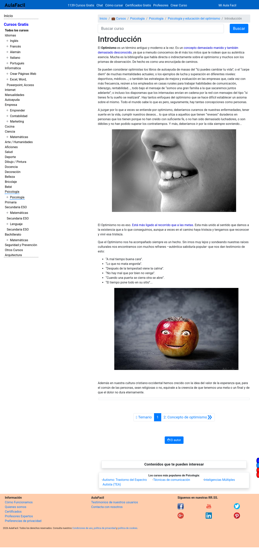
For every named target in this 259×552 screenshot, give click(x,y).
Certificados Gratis (138, 5)
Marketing (17, 121)
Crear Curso (179, 5)
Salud (9, 152)
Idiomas (10, 35)
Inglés (14, 41)
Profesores (160, 5)
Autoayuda (12, 100)
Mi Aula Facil (227, 5)
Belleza (10, 177)
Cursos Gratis (16, 24)
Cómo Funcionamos (19, 502)
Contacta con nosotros (107, 507)
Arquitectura (13, 255)
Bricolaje (11, 182)
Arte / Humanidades (19, 142)
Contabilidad (18, 116)
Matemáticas (19, 137)
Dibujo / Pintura (15, 162)
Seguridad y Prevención (21, 245)
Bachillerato (13, 234)
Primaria (10, 202)
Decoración (13, 172)
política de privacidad (105, 528)
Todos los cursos (17, 30)
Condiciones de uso (82, 528)
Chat (99, 5)
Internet (10, 90)
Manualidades (14, 95)
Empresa (11, 105)
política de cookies (127, 528)
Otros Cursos (14, 250)
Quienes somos (15, 507)
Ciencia (10, 131)
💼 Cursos (118, 18)
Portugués (17, 63)
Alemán (15, 52)
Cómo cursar (114, 5)
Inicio (8, 16)
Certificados (13, 511)
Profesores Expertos (19, 516)
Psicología (12, 192)
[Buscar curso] (161, 28)
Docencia (11, 167)
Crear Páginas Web (23, 74)
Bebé (8, 187)
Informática (13, 68)
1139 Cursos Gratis (81, 5)
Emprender (17, 110)
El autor (174, 440)
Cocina (9, 126)
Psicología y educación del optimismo (194, 18)
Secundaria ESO (16, 207)
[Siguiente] (188, 417)
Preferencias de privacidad (23, 521)
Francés (15, 46)
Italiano (15, 58)
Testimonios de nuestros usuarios (114, 502)
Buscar (239, 28)
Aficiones (11, 147)
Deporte (10, 157)
